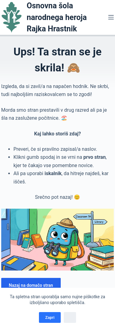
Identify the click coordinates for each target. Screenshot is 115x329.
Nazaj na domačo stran (31, 285)
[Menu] (111, 17)
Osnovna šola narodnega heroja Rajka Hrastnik (57, 17)
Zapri (49, 317)
